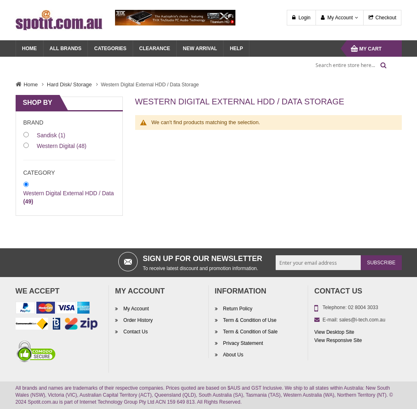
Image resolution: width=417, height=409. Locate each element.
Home (31, 84)
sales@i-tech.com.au (362, 320)
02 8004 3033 (363, 307)
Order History (137, 320)
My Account (340, 18)
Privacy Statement (242, 343)
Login (304, 18)
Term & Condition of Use (249, 320)
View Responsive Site (338, 340)
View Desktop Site (334, 332)
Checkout (386, 18)
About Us (233, 355)
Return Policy (237, 309)
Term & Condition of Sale (250, 332)
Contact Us (135, 332)
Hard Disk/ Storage (69, 84)
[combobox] (348, 65)
